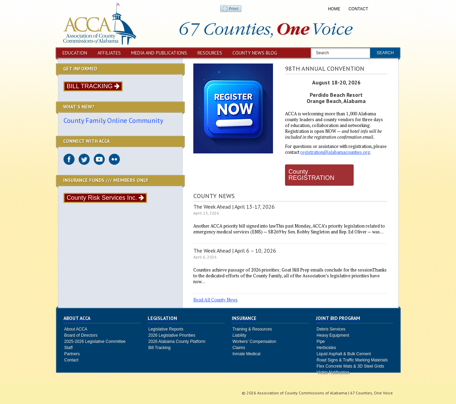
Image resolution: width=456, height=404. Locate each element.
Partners (72, 353)
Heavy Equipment (333, 335)
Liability (239, 335)
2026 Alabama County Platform (176, 341)
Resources (209, 53)
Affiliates (109, 53)
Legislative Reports (165, 329)
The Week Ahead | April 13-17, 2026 (234, 206)
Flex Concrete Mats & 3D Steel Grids (350, 366)
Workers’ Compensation (254, 341)
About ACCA (75, 329)
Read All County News (215, 300)
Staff (68, 347)
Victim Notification (333, 372)
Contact (358, 9)
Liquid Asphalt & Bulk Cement (344, 353)
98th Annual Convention (324, 68)
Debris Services (331, 329)
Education (74, 53)
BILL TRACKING (93, 86)
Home (334, 9)
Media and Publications (159, 53)
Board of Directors (81, 335)
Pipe (321, 341)
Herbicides (326, 347)
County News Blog (254, 53)
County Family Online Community (113, 120)
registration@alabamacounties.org (335, 152)
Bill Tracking (159, 347)
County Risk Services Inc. (105, 197)
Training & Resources (252, 329)
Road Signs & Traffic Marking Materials (352, 360)
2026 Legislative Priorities (171, 335)
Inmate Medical (246, 353)
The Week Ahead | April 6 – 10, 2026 (234, 250)
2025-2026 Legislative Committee (95, 341)
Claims (238, 347)
